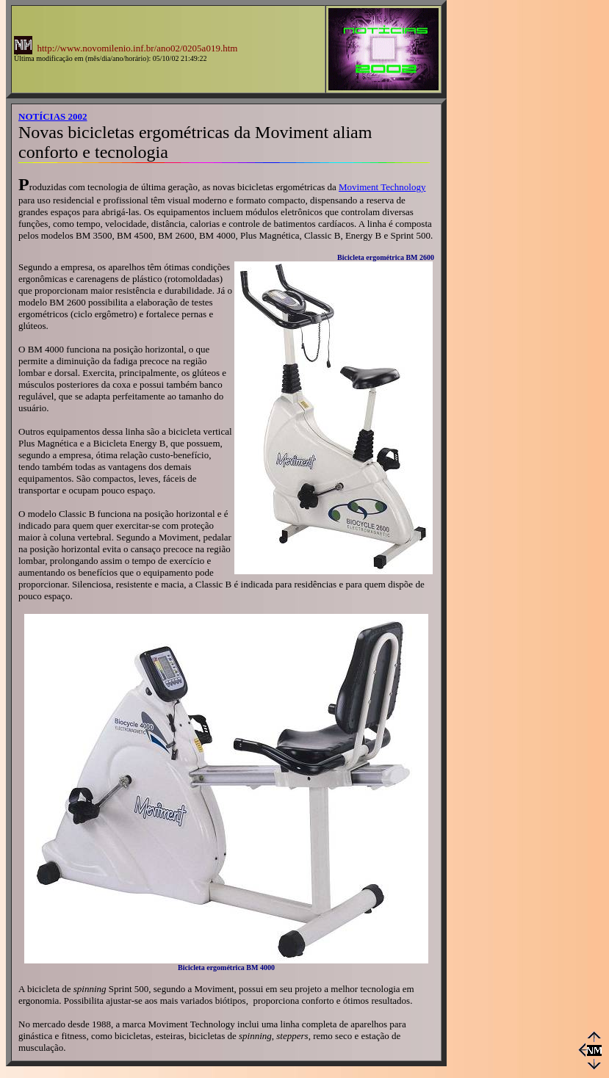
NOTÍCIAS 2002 (52, 116)
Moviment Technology (382, 186)
